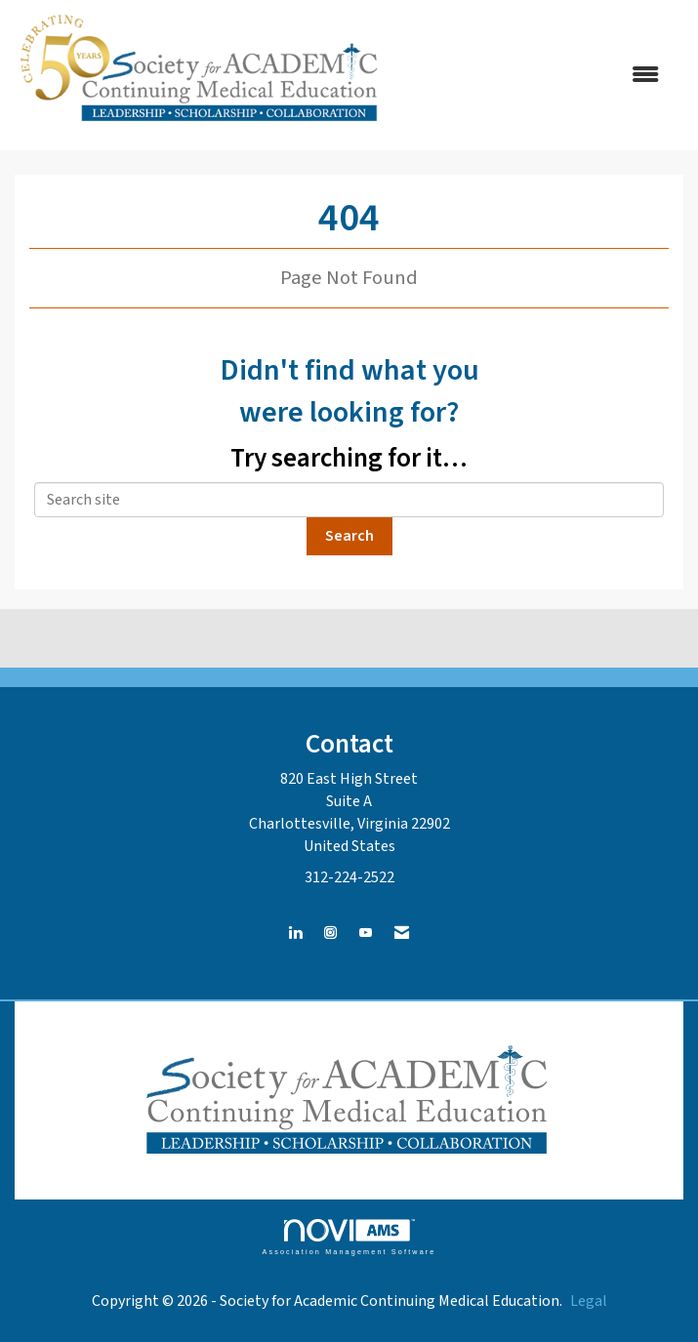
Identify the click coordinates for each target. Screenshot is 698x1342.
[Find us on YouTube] (365, 933)
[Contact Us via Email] (402, 933)
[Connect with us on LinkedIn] (295, 933)
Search (349, 536)
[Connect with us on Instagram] (330, 933)
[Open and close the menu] (535, 76)
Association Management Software (348, 1237)
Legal (588, 1301)
